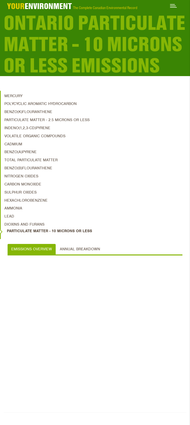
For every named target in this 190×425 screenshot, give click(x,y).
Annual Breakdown (80, 249)
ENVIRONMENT (39, 6)
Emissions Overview (31, 249)
